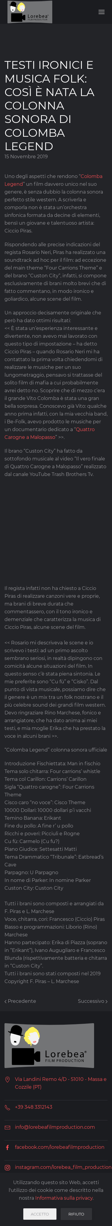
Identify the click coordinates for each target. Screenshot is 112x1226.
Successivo (93, 1001)
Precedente (20, 1001)
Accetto (40, 1214)
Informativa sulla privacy (64, 1198)
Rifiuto (76, 1214)
